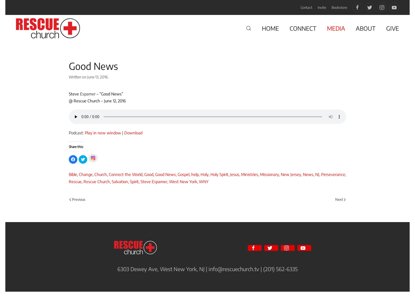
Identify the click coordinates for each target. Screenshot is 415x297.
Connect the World (125, 174)
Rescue (75, 181)
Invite (322, 7)
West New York (183, 181)
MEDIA (336, 28)
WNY (204, 181)
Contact (306, 7)
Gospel (183, 174)
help (195, 174)
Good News (165, 174)
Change (86, 174)
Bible (73, 174)
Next (340, 199)
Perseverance (333, 174)
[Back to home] (48, 28)
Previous (77, 199)
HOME (270, 28)
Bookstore (339, 7)
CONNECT (303, 28)
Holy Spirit (219, 174)
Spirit (134, 181)
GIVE (392, 28)
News (308, 174)
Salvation (120, 181)
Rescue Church (96, 181)
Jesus (234, 174)
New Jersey (291, 174)
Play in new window (103, 132)
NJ (317, 174)
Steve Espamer (154, 181)
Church (100, 174)
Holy (205, 174)
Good (148, 174)
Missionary (269, 174)
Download (133, 132)
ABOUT (366, 28)
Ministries (249, 174)
